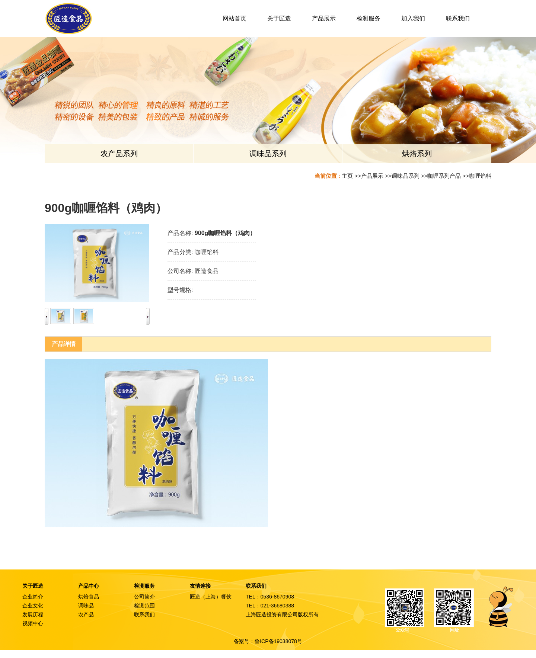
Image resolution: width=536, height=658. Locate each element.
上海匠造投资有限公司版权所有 (282, 614)
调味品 (86, 606)
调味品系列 (405, 176)
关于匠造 (32, 586)
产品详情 (64, 344)
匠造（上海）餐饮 (211, 597)
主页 (347, 176)
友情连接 (200, 586)
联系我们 (144, 614)
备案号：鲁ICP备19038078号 (268, 641)
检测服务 (144, 586)
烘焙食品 (88, 597)
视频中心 (32, 623)
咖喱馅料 (480, 176)
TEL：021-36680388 (270, 606)
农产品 (86, 614)
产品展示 (372, 176)
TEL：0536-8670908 (270, 597)
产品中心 (88, 586)
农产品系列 (119, 154)
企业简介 (32, 597)
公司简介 (144, 597)
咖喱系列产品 (444, 176)
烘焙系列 (417, 154)
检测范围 (144, 606)
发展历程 (32, 614)
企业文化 (32, 606)
